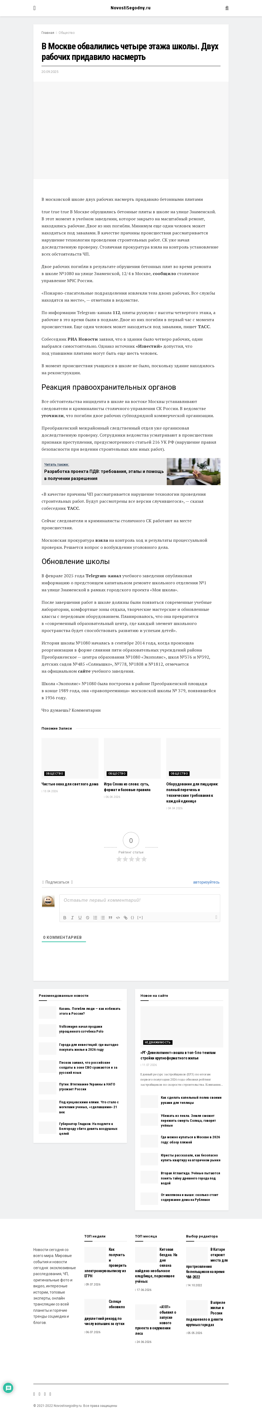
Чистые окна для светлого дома (69, 784)
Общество (67, 33)
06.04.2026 (112, 796)
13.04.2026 (49, 791)
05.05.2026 (194, 1333)
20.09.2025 (49, 72)
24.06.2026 (143, 1341)
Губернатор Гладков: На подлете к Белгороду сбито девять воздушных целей (88, 1129)
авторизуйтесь (206, 882)
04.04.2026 (174, 808)
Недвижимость (158, 1042)
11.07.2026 (148, 1064)
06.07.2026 (92, 1332)
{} (133, 917)
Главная (47, 33)
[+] (140, 917)
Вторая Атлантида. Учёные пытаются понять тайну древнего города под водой (190, 1178)
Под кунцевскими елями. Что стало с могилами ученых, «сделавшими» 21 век (89, 1107)
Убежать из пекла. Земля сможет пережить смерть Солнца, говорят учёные (188, 1120)
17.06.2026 (143, 1289)
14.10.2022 (194, 1285)
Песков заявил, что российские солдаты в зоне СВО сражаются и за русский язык (88, 1067)
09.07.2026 (92, 1284)
